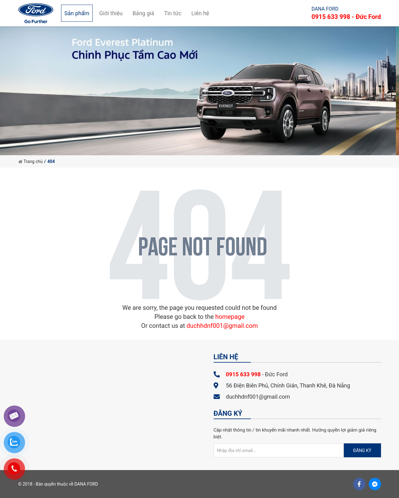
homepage (230, 316)
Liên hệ (200, 13)
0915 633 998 (243, 374)
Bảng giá (143, 13)
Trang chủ (30, 161)
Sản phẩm (76, 13)
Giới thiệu (110, 13)
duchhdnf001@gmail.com (222, 325)
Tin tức (172, 13)
